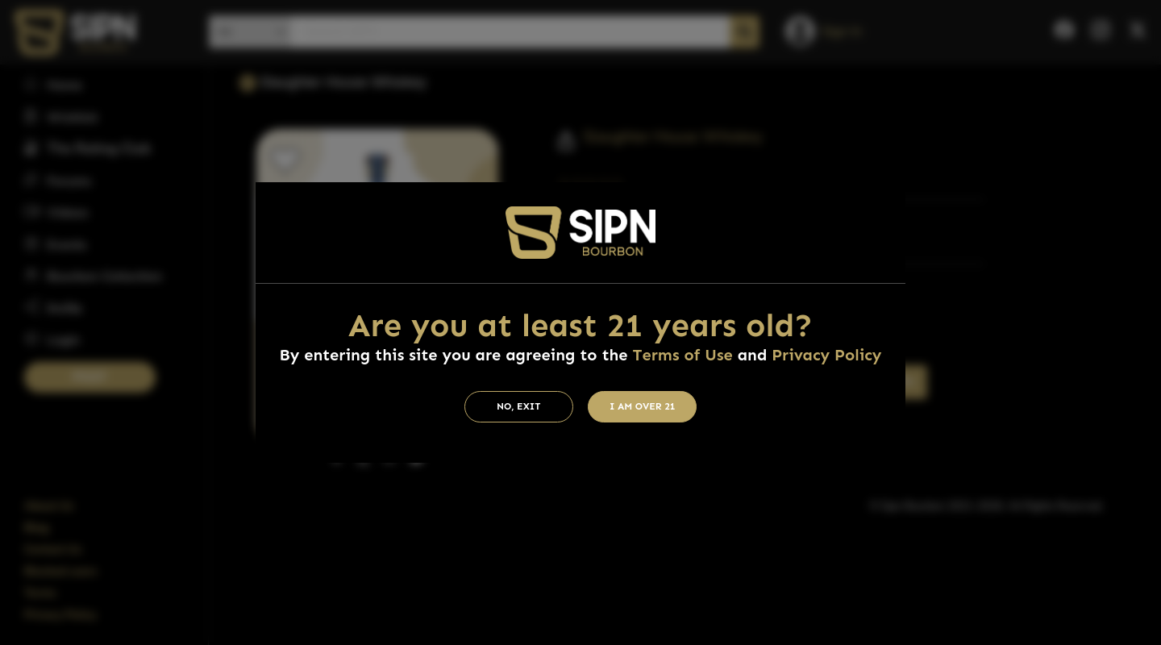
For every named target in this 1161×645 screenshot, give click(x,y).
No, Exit (519, 406)
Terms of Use (682, 354)
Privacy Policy (826, 354)
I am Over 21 (643, 406)
